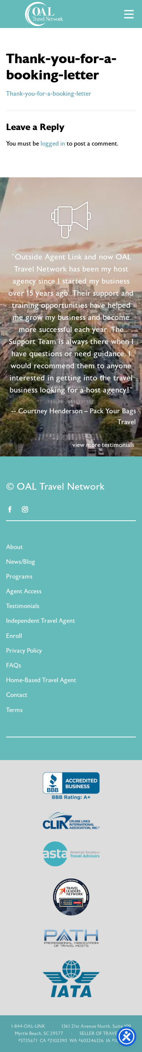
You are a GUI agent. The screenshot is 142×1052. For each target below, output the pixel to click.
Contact (16, 695)
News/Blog (20, 562)
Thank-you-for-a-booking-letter (48, 94)
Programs (19, 576)
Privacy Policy (24, 651)
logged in (53, 143)
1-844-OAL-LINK (28, 1026)
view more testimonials (103, 445)
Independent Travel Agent (40, 621)
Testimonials (22, 606)
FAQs (13, 665)
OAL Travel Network (44, 14)
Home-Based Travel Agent (41, 680)
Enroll (14, 636)
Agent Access (24, 591)
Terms (14, 710)
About (14, 547)
